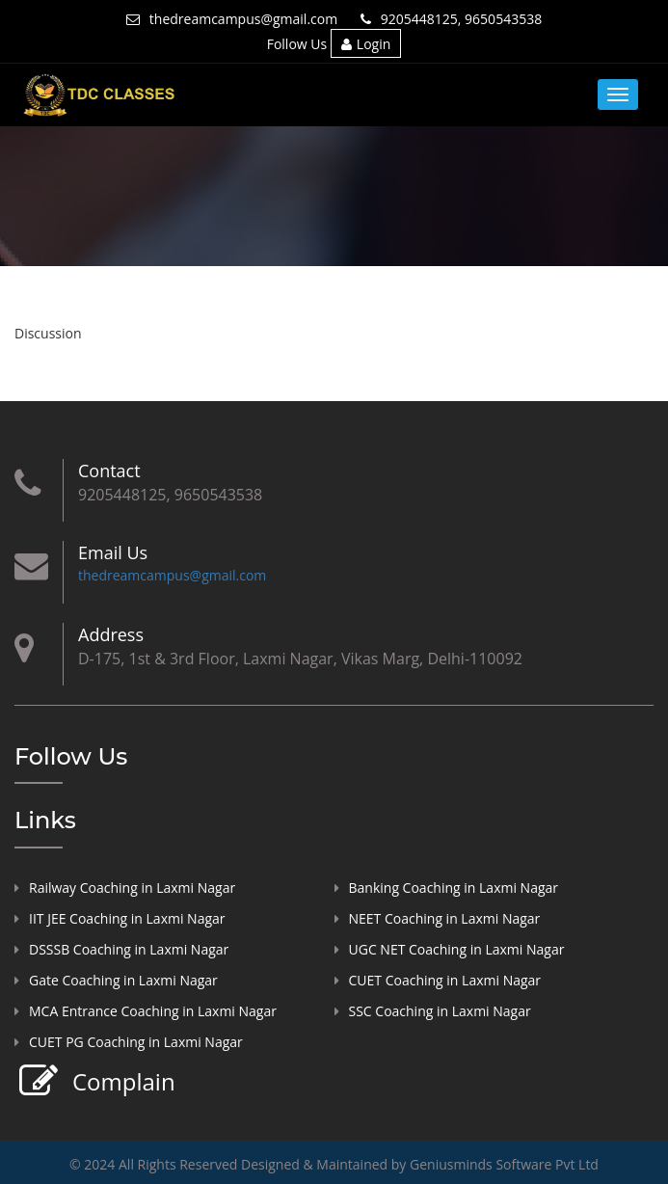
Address (111, 634)
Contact (109, 470)
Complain (121, 1082)
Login (365, 44)
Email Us (112, 552)
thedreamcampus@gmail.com (231, 19)
